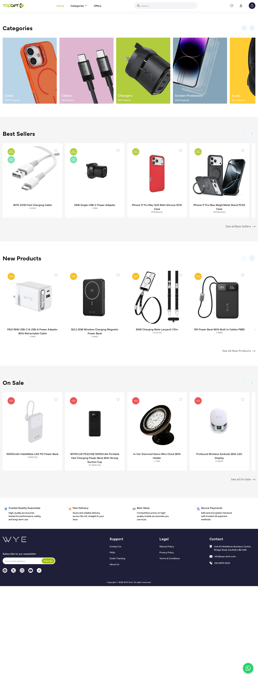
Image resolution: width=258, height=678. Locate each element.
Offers (97, 5)
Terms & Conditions (169, 650)
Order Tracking (117, 650)
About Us (114, 656)
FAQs (112, 644)
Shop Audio (129, 93)
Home (60, 5)
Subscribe (48, 652)
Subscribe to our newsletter (19, 645)
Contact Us (115, 638)
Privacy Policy (166, 644)
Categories (77, 5)
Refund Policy (166, 638)
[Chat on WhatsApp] (248, 668)
